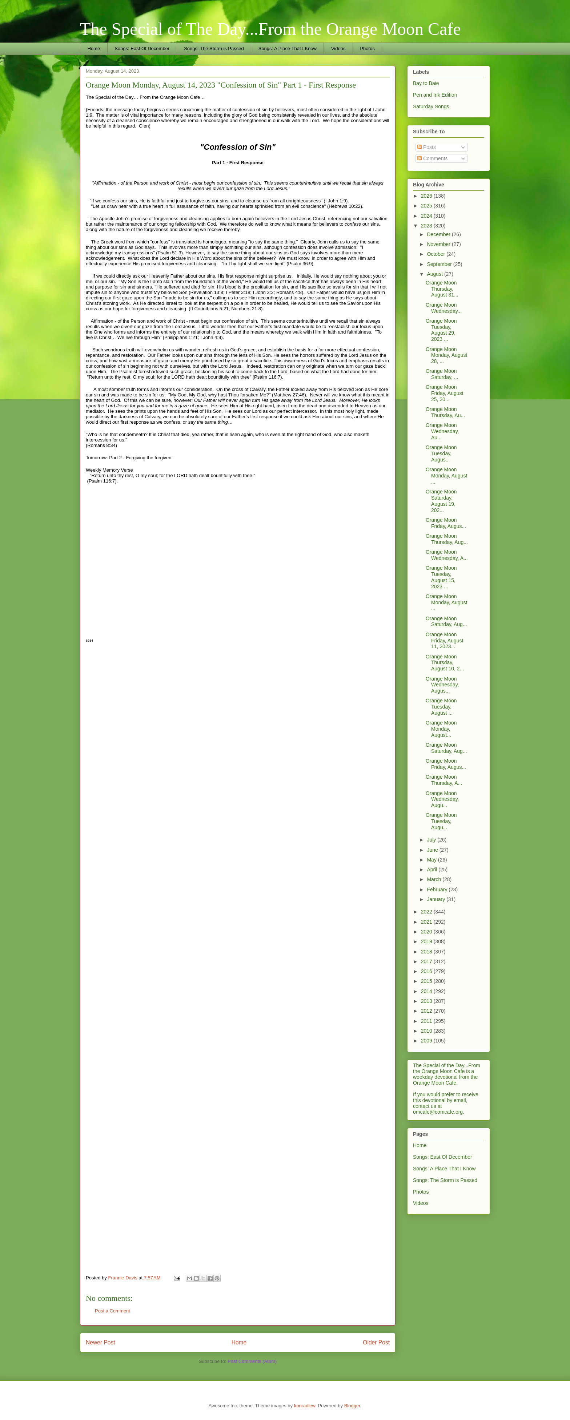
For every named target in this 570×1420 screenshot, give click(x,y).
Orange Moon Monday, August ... (446, 476)
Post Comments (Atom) (252, 1361)
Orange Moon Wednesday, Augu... (442, 799)
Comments (432, 158)
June (433, 850)
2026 (427, 196)
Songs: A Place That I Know (287, 48)
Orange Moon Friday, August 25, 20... (444, 393)
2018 (427, 952)
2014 (427, 991)
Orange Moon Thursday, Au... (445, 412)
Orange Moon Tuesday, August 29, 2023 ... (441, 330)
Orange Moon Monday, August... (441, 729)
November (439, 244)
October (436, 254)
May (432, 860)
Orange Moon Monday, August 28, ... (446, 355)
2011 (427, 1021)
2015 (427, 981)
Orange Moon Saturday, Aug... (446, 622)
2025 (427, 206)
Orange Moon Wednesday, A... (447, 555)
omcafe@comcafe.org (438, 1112)
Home (94, 48)
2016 (427, 971)
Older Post (376, 1342)
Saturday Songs (431, 106)
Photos (367, 48)
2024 (427, 216)
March (434, 879)
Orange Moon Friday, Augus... (446, 523)
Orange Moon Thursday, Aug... (447, 539)
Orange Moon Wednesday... (444, 308)
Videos (338, 48)
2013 (427, 1001)
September (440, 264)
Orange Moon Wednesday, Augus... (442, 685)
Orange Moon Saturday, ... (442, 374)
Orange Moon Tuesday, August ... (441, 707)
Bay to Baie (426, 83)
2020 (427, 932)
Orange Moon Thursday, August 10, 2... (445, 663)
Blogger (352, 1405)
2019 (427, 941)
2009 (427, 1041)
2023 (427, 226)
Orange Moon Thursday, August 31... (442, 289)
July (432, 840)
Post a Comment (112, 1311)
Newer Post (100, 1342)
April (432, 869)
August (435, 274)
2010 (427, 1031)
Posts (426, 147)
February (438, 889)
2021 (427, 922)
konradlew (305, 1405)
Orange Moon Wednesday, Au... (442, 431)
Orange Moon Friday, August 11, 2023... (444, 641)
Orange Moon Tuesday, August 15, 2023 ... (441, 577)
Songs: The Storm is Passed (214, 48)
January (436, 899)
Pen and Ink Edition (435, 95)
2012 (427, 1011)
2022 (427, 912)
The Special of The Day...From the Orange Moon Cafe (270, 29)
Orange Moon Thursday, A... (444, 780)
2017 (427, 961)
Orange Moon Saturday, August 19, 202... (441, 501)
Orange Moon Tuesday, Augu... (441, 821)
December (439, 234)
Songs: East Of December (142, 48)
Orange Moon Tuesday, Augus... (441, 453)
